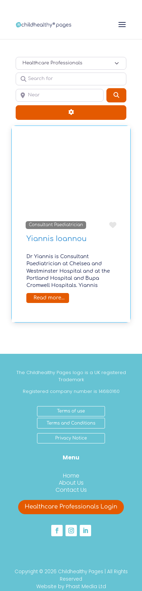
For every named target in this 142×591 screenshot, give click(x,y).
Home (71, 476)
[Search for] (71, 79)
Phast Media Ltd (86, 586)
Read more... (48, 297)
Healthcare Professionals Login (71, 507)
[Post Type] (71, 63)
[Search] (116, 95)
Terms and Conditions (71, 423)
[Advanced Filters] (71, 112)
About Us (71, 483)
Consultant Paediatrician (56, 225)
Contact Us (71, 490)
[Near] (60, 95)
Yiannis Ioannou (56, 239)
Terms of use (71, 411)
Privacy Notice (71, 438)
